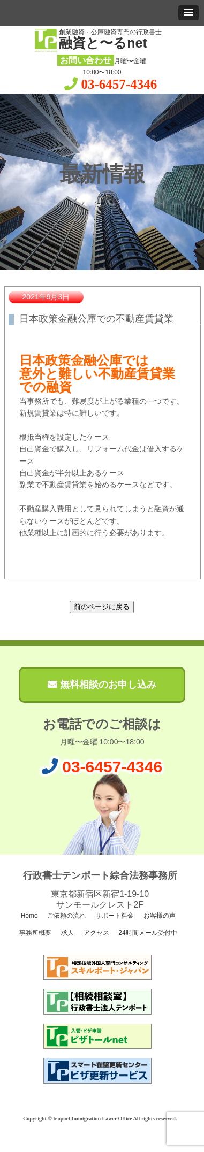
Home (28, 915)
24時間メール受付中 (147, 932)
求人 (66, 932)
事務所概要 (34, 932)
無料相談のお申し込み (102, 684)
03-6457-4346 (119, 84)
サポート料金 (114, 915)
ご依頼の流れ (66, 915)
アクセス (95, 932)
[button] (188, 12)
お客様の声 (159, 915)
